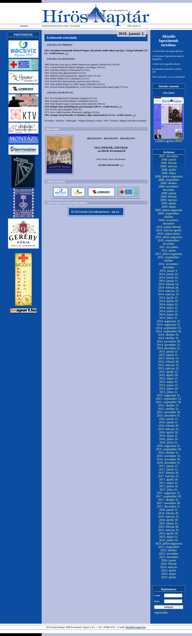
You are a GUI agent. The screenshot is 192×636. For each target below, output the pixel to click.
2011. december (168, 247)
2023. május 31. (168, 536)
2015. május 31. (168, 381)
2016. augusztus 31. (169, 445)
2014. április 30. (168, 301)
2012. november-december (168, 265)
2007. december (168, 156)
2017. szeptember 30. (169, 496)
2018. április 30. (168, 519)
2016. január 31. (168, 422)
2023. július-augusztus (168, 543)
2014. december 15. (168, 344)
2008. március (168, 166)
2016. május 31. (168, 435)
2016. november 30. (169, 459)
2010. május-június (168, 233)
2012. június (168, 250)
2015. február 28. (168, 361)
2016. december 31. (168, 462)
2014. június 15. (168, 311)
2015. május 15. (168, 378)
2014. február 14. (168, 284)
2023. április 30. (168, 533)
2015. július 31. (168, 392)
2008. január (168, 159)
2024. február (168, 563)
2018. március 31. (168, 516)
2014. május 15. (168, 304)
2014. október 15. (168, 334)
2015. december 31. (168, 415)
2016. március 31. (168, 429)
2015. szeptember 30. (169, 402)
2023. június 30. (168, 540)
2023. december (168, 557)
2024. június (168, 577)
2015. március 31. (168, 368)
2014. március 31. (168, 294)
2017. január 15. (168, 466)
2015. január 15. (168, 351)
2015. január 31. (168, 354)
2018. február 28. (168, 513)
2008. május (168, 173)
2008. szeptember (168, 179)
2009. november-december (168, 222)
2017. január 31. (168, 469)
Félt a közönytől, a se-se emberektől (168, 77)
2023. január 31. (168, 523)
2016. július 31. (168, 442)
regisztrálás (161, 612)
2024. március (168, 567)
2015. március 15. (168, 365)
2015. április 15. (168, 371)
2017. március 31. (168, 476)
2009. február (168, 196)
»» (66, 53)
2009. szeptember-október (169, 215)
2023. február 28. (168, 526)
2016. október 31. (168, 452)
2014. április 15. (168, 297)
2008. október (168, 183)
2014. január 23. (168, 277)
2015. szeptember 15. (169, 398)
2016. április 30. (168, 432)
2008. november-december (168, 188)
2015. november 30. (169, 412)
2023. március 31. (168, 530)
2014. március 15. (168, 290)
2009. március (168, 200)
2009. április (168, 203)
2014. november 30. (169, 341)
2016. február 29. (168, 425)
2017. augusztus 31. (169, 493)
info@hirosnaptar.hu (136, 627)
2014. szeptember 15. (169, 328)
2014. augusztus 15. (169, 321)
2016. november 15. (169, 455)
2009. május (168, 206)
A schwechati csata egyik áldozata (167, 51)
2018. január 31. (168, 509)
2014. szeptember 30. (169, 331)
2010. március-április (169, 230)
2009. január (168, 193)
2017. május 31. (168, 482)
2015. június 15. (168, 385)
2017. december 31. (168, 506)
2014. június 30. (168, 314)
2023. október (168, 550)
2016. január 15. (168, 418)
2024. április (168, 570)
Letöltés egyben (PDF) (168, 141)
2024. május (168, 573)
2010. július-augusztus (168, 237)
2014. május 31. (168, 307)
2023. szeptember (168, 546)
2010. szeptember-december (169, 242)
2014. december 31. (168, 348)
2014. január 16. (168, 274)
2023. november (168, 553)
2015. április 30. (168, 375)
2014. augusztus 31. (169, 324)
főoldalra (24, 26)
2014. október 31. (168, 338)
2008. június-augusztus (169, 176)
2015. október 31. (168, 408)
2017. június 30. (168, 486)
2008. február (168, 162)
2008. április (168, 169)
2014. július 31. (168, 317)
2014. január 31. (168, 280)
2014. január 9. (169, 270)
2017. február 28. (168, 472)
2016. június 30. (168, 439)
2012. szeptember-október (169, 259)
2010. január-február (168, 226)
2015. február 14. (168, 358)
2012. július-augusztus (168, 253)
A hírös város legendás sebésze (166, 64)
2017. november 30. (169, 503)
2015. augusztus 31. (169, 395)
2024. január (168, 560)
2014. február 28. (168, 287)
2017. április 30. (168, 479)
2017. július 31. (168, 489)
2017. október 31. (168, 499)
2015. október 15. (168, 405)
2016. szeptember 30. (169, 449)
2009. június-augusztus (169, 210)
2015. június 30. (168, 388)
